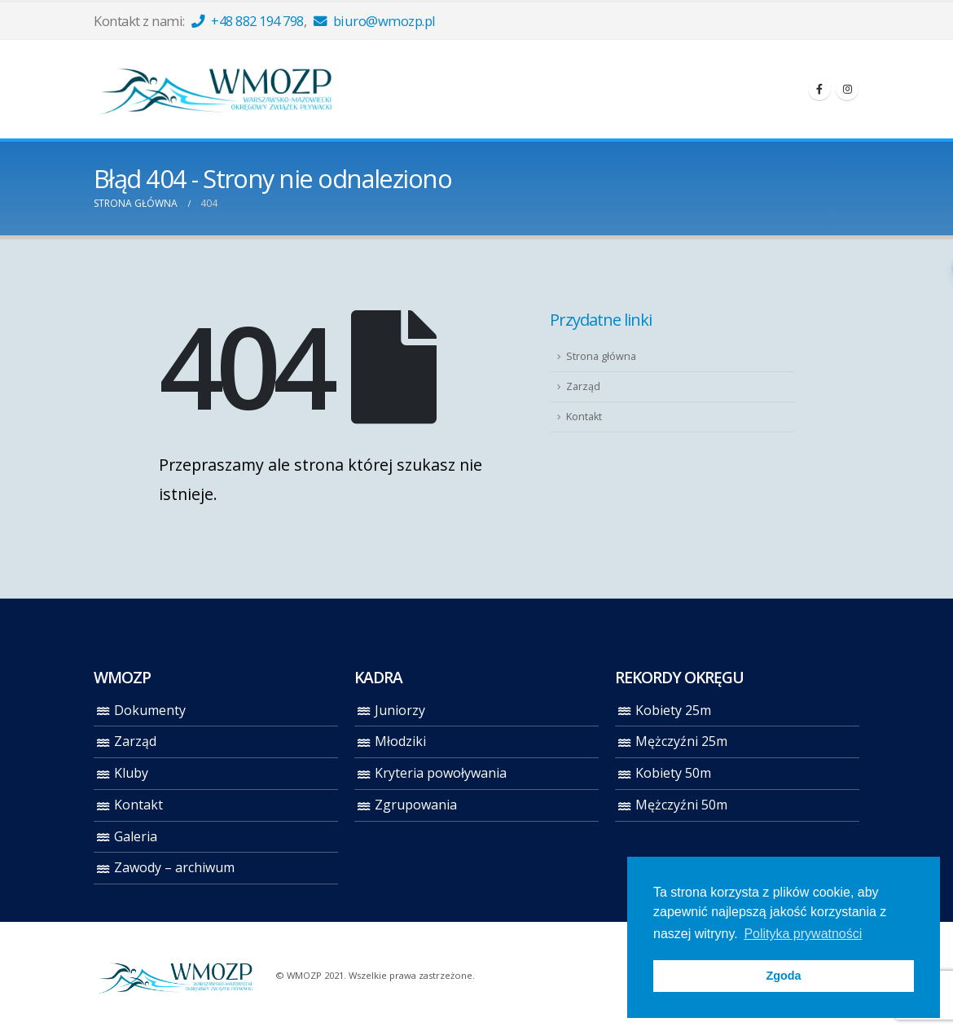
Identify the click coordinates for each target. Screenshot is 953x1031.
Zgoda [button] (783, 975)
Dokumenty (150, 710)
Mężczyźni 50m (681, 805)
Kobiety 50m (673, 773)
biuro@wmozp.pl (375, 20)
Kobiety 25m (673, 710)
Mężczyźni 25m (681, 741)
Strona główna (601, 356)
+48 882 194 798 (247, 20)
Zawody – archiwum (174, 867)
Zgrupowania (416, 805)
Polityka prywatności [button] (803, 934)
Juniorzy (400, 710)
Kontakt (584, 416)
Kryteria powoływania (441, 773)
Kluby (131, 773)
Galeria (135, 836)
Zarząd (583, 386)
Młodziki (400, 741)
